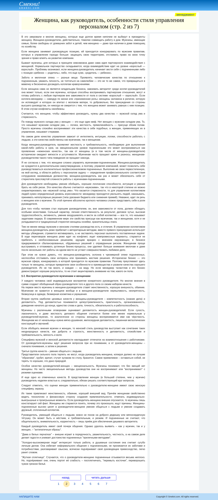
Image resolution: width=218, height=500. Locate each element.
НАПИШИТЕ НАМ (29, 496)
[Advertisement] (174, 81)
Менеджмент (185, 14)
